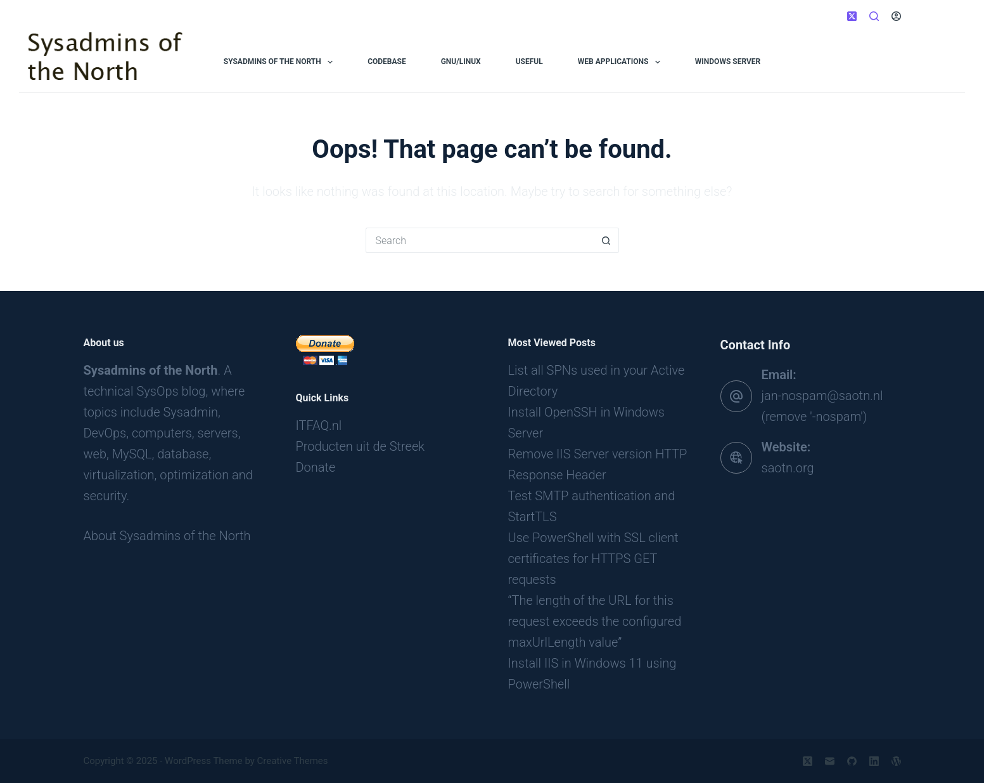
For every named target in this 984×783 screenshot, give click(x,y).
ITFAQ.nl (319, 425)
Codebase (386, 61)
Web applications (621, 62)
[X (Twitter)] (852, 16)
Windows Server (727, 61)
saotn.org (788, 468)
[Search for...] (480, 240)
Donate (316, 467)
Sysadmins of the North (281, 62)
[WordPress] (896, 761)
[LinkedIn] (874, 761)
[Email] (829, 761)
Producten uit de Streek (360, 446)
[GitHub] (852, 761)
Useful (529, 61)
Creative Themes (292, 761)
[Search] (874, 16)
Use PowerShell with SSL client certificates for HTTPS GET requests (593, 558)
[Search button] (606, 240)
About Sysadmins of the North (167, 535)
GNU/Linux (461, 61)
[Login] (896, 16)
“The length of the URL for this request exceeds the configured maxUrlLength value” (595, 621)
